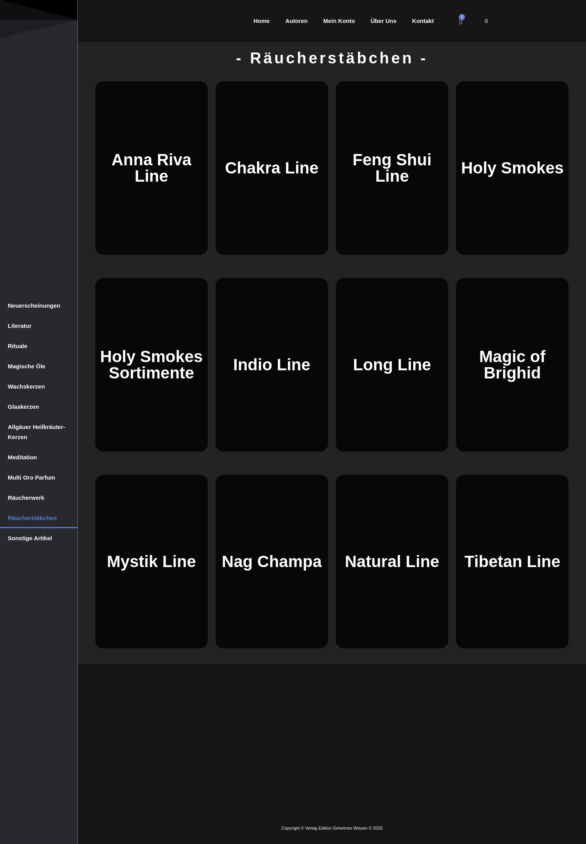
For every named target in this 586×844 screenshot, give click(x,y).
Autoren (296, 21)
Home (262, 21)
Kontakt (423, 21)
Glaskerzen (23, 406)
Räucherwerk (26, 497)
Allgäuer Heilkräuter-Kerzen (36, 432)
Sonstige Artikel (30, 538)
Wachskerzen (26, 386)
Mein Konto (339, 21)
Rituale (17, 346)
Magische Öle (27, 366)
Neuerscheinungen (34, 305)
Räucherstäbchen (32, 518)
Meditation (22, 457)
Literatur (20, 325)
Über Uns (383, 21)
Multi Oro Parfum (31, 477)
